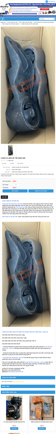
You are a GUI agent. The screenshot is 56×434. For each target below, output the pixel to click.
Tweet (12, 163)
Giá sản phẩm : (7, 181)
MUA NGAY (14, 428)
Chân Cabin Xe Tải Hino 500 (9, 216)
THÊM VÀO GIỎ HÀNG (41, 191)
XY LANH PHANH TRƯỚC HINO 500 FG (14, 422)
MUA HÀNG (15, 191)
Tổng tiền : (6, 187)
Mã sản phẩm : (7, 167)
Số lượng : (6, 184)
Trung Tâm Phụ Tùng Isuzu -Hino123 (12, 203)
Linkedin (20, 163)
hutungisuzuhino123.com (16, 371)
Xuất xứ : (8, 169)
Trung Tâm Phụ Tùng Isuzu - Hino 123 (13, 357)
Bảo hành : (8, 172)
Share (4, 163)
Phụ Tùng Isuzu (20, 207)
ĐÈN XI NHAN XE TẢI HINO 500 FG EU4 (41, 422)
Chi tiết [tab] (4, 197)
